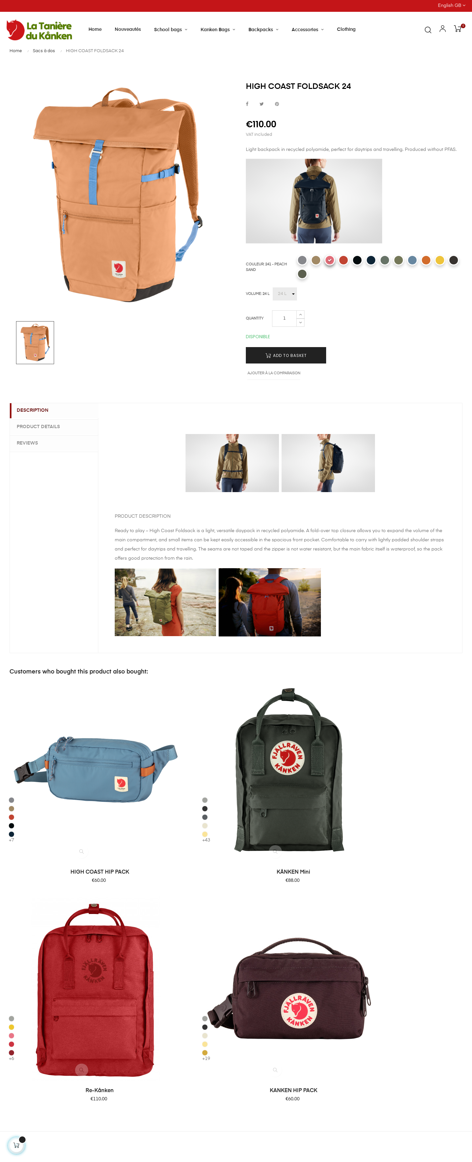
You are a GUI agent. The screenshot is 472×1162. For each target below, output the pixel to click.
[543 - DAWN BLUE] (412, 260)
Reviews (30, 442)
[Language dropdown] (413, 6)
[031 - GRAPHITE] (128, 742)
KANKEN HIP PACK (411, 798)
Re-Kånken (294, 798)
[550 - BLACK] (357, 260)
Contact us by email (29, 1097)
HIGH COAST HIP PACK (61, 798)
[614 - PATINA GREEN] (385, 260)
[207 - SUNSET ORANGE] (426, 260)
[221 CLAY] (316, 260)
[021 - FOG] (128, 734)
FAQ (247, 924)
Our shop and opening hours (196, 935)
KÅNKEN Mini (177, 798)
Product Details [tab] (41, 426)
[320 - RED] (245, 759)
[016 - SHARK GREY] (302, 260)
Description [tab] (35, 410)
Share (247, 104)
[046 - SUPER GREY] (128, 751)
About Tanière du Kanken (192, 924)
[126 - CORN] (128, 768)
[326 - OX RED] (245, 768)
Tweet (262, 104)
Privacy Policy (258, 994)
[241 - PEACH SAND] (329, 260)
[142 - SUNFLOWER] (245, 742)
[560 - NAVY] (371, 260)
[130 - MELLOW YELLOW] (440, 260)
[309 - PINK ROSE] (245, 751)
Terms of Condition (264, 983)
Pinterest (277, 104)
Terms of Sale (258, 971)
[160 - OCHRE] (361, 768)
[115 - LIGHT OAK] (128, 759)
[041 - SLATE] (245, 734)
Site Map (252, 1006)
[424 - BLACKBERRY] (453, 260)
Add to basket (286, 355)
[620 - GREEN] (398, 260)
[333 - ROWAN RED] (343, 260)
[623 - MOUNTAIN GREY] (302, 274)
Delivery (251, 935)
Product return (258, 959)
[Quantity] (284, 318)
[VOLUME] (285, 294)
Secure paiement (261, 947)
